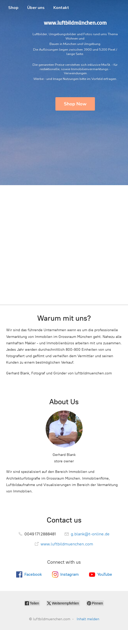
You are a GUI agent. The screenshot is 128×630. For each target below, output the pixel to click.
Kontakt (61, 8)
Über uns (36, 8)
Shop (13, 8)
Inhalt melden (88, 619)
